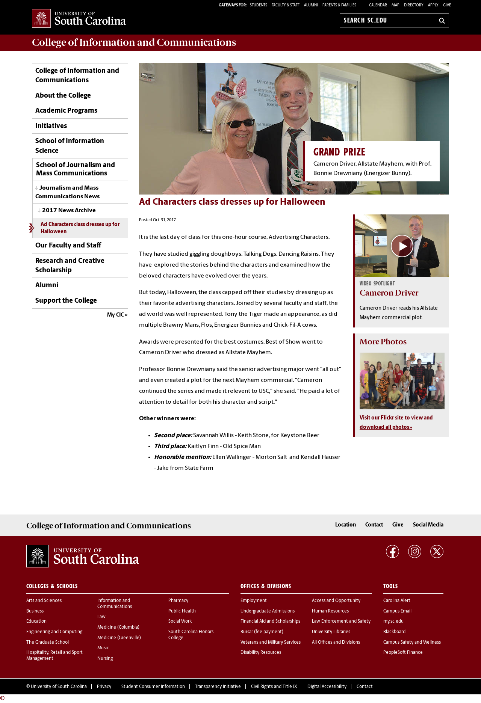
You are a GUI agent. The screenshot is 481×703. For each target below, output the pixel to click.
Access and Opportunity (336, 601)
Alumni (46, 285)
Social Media (428, 525)
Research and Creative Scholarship (69, 266)
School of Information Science (69, 146)
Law (101, 617)
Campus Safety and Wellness (412, 642)
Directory (414, 5)
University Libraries (331, 632)
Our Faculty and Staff (68, 245)
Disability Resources (260, 652)
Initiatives (51, 126)
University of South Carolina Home (79, 19)
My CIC (115, 315)
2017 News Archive (69, 211)
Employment (253, 601)
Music (103, 648)
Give (447, 5)
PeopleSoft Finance (403, 652)
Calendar (378, 5)
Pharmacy (178, 601)
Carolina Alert (396, 601)
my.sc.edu (393, 621)
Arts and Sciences (44, 601)
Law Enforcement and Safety (341, 621)
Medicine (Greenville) (119, 638)
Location (345, 525)
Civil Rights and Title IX (274, 687)
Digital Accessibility (326, 687)
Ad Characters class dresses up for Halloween (80, 228)
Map (395, 5)
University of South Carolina (59, 687)
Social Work (180, 621)
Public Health (182, 611)
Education (36, 621)
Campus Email (397, 611)
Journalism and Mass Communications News (67, 192)
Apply (433, 5)
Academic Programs (66, 111)
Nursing (105, 658)
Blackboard (394, 632)
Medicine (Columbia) (118, 627)
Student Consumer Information (153, 687)
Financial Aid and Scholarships (270, 621)
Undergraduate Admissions (267, 611)
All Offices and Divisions (336, 642)
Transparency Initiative (218, 687)
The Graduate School (47, 642)
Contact (374, 525)
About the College (63, 96)
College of (134, 42)
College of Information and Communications (77, 76)
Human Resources (330, 611)
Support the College (66, 301)
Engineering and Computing (54, 632)
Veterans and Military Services (270, 642)
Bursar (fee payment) (261, 632)
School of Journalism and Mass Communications (75, 169)
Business (35, 611)
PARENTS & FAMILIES (339, 5)
